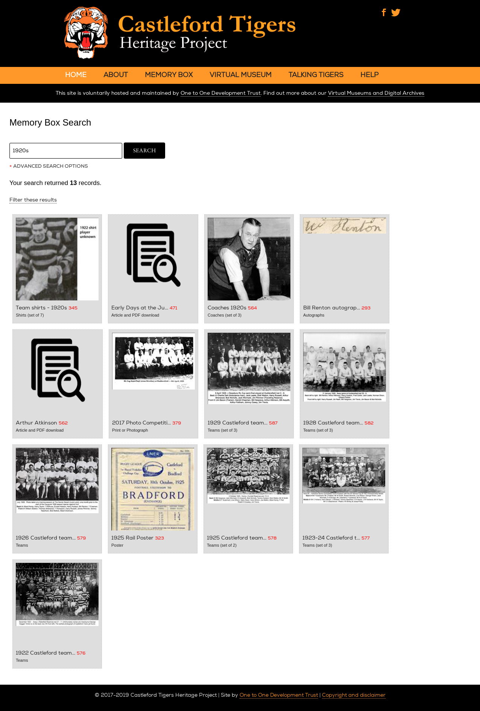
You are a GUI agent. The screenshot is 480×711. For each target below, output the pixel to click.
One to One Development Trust (221, 93)
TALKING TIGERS (316, 74)
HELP (369, 74)
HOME (76, 74)
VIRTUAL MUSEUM (241, 74)
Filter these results (33, 200)
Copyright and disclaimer (354, 694)
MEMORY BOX (169, 74)
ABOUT (115, 74)
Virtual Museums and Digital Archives (376, 93)
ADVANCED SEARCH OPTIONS (48, 166)
